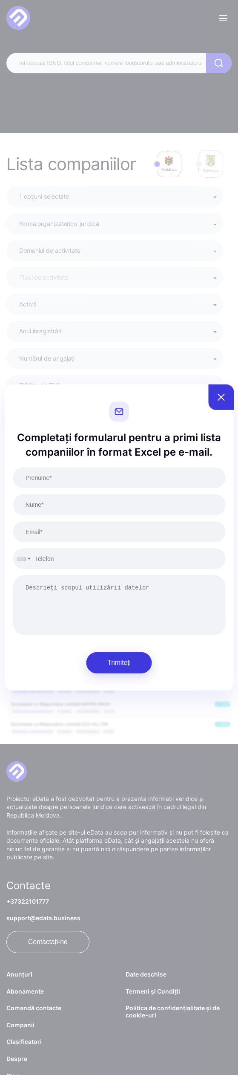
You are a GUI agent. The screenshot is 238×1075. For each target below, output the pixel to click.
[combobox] (23, 559)
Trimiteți (119, 662)
